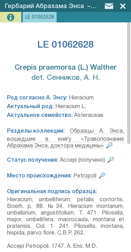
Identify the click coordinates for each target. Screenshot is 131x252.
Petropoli (84, 176)
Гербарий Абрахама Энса (44, 6)
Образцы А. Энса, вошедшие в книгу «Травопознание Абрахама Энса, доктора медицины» (65, 138)
